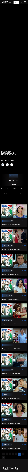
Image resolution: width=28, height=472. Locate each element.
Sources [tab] (13, 184)
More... (3, 195)
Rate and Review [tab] (13, 180)
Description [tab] (13, 176)
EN (16, 2)
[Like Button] (7, 165)
